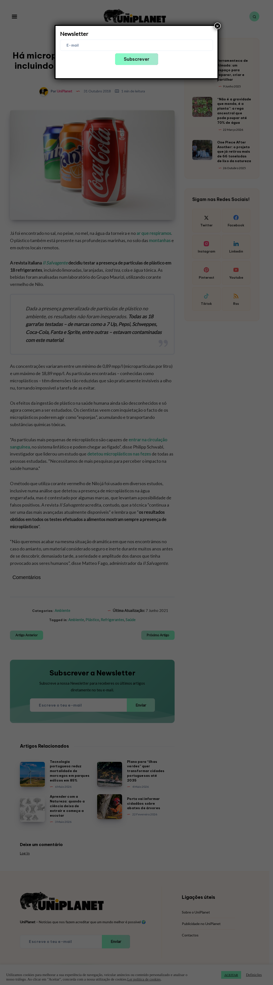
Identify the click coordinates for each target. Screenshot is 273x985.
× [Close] (217, 26)
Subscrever (136, 59)
